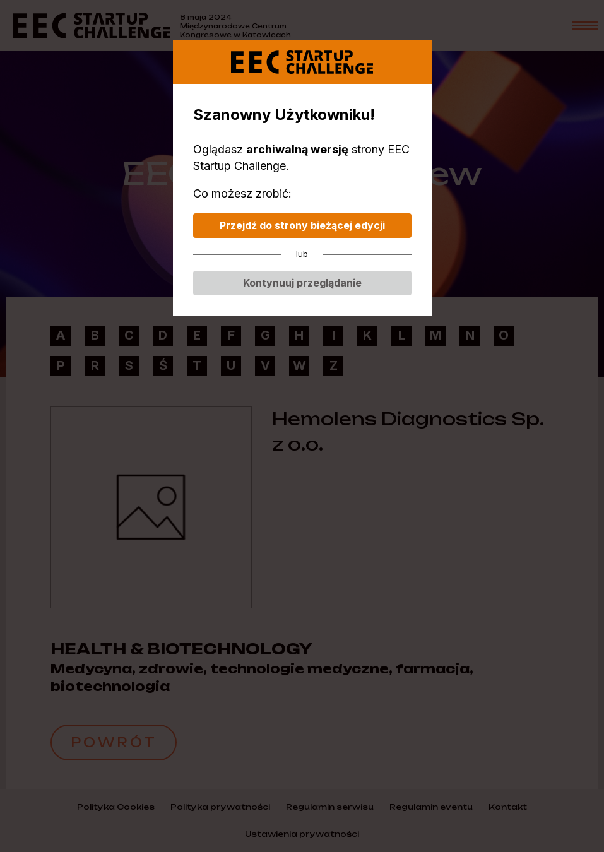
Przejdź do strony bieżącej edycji (302, 225)
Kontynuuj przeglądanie (302, 282)
